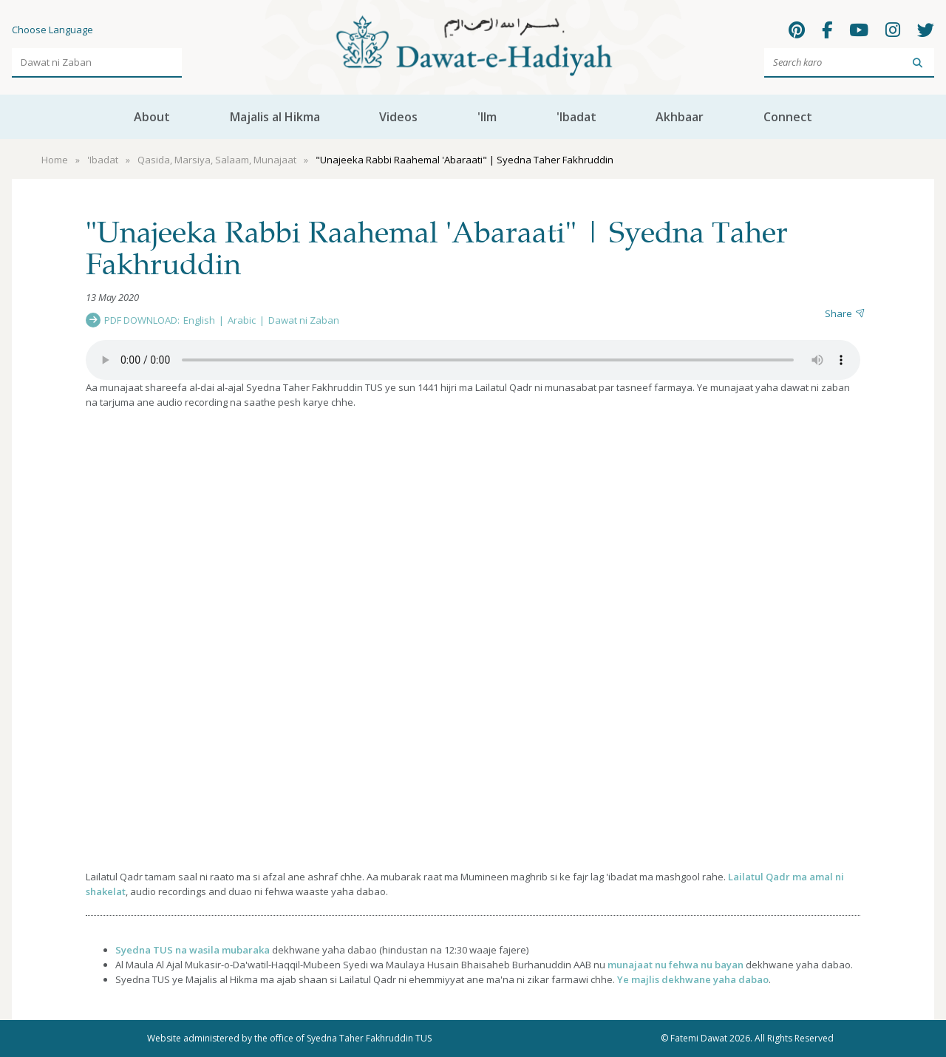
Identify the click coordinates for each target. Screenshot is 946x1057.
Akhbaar (680, 117)
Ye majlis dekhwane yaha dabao (693, 979)
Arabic (242, 320)
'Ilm (487, 117)
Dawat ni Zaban (303, 320)
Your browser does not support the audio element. (473, 360)
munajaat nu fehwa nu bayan (675, 964)
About (152, 117)
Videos (398, 117)
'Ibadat (576, 117)
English (199, 320)
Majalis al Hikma (275, 117)
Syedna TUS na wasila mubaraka (192, 949)
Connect (787, 117)
